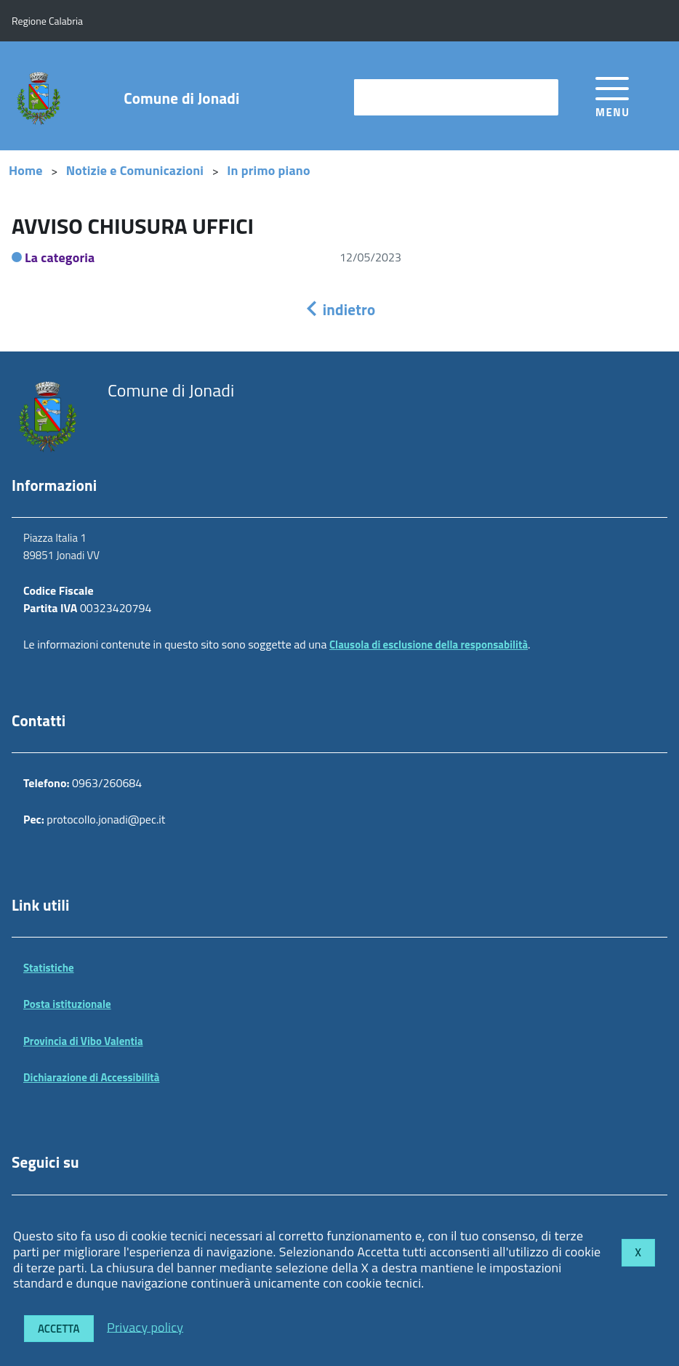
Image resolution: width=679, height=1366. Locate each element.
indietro (339, 309)
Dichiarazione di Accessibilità (91, 1077)
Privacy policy (145, 1326)
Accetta (59, 1328)
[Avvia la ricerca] (540, 97)
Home (26, 170)
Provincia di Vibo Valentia (83, 1041)
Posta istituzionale (67, 1004)
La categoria (60, 257)
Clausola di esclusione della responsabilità (428, 644)
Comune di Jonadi (181, 98)
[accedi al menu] (612, 95)
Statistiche (48, 967)
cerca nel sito (395, 97)
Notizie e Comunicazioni (135, 170)
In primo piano (268, 170)
